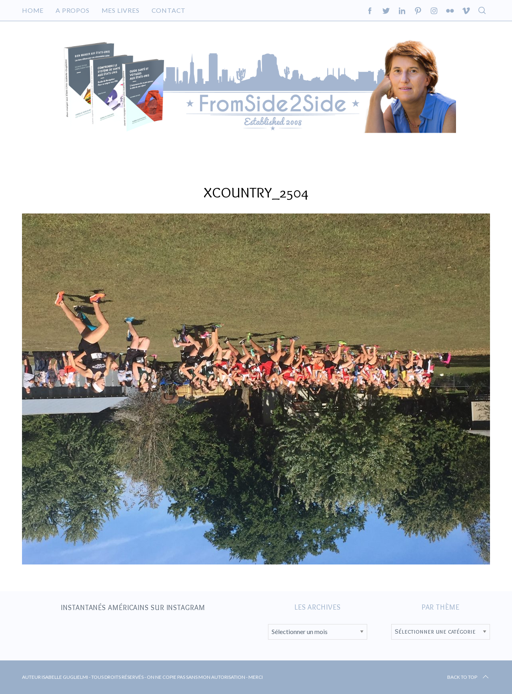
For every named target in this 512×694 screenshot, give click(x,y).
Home (33, 10)
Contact (169, 10)
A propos (72, 10)
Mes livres (121, 10)
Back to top (468, 677)
